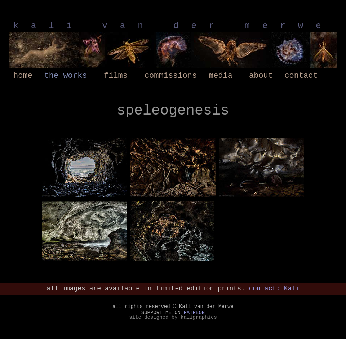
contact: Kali (274, 288)
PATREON (194, 313)
